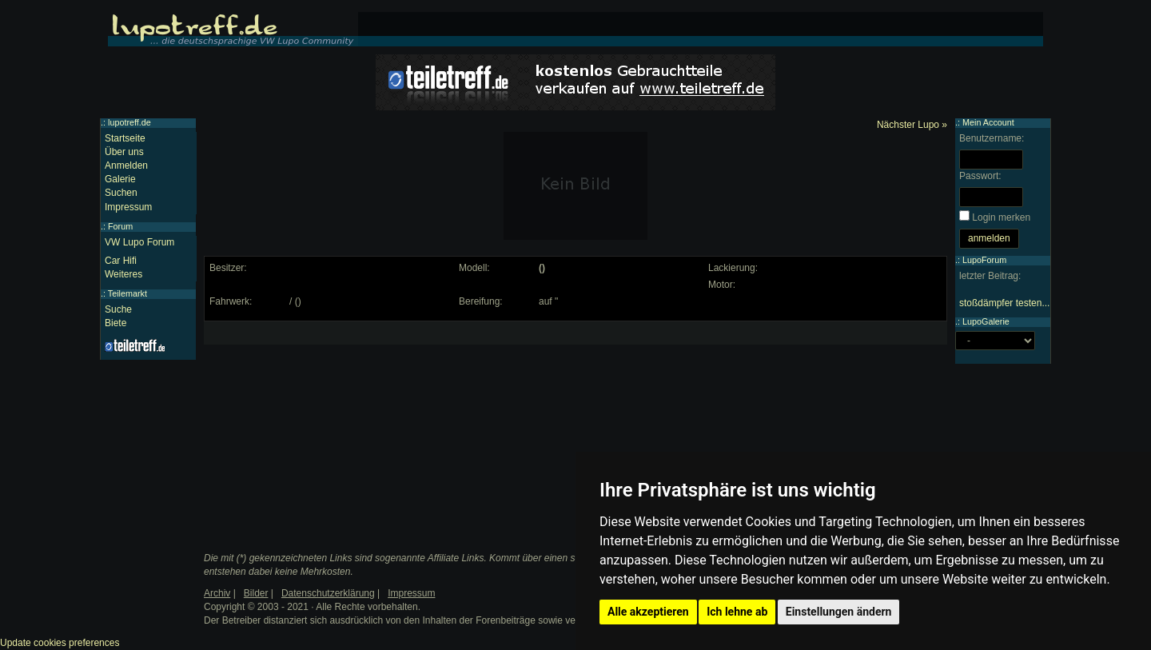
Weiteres (123, 274)
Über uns (124, 152)
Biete (115, 323)
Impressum (128, 207)
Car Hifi (121, 260)
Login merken (1001, 217)
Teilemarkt (127, 293)
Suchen (121, 192)
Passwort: (980, 175)
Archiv (217, 593)
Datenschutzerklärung (328, 593)
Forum (120, 226)
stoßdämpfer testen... (1004, 303)
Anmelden (126, 165)
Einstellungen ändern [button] (839, 611)
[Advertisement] (328, 426)
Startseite (125, 138)
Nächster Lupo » (912, 124)
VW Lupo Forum (139, 242)
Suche (118, 309)
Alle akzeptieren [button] (648, 611)
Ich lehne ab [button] (737, 611)
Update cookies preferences (59, 642)
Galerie (120, 179)
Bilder (256, 593)
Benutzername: (991, 138)
